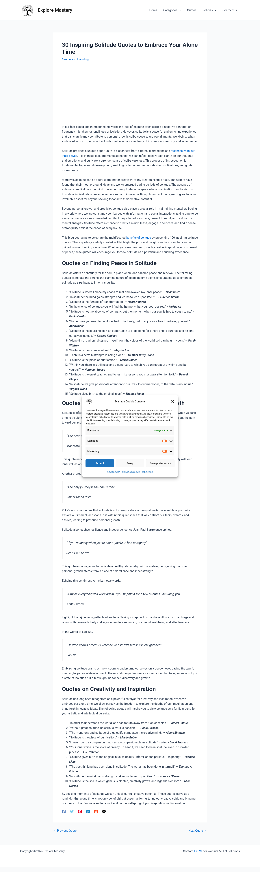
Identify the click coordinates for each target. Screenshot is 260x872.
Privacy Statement (131, 471)
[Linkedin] (88, 816)
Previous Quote (65, 835)
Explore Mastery (55, 10)
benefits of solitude (138, 237)
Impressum (147, 471)
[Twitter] (72, 816)
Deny (130, 463)
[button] (172, 401)
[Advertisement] (130, 93)
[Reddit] (96, 816)
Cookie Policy (113, 471)
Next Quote (197, 835)
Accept (99, 463)
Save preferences (160, 463)
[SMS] (104, 816)
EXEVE (198, 856)
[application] (180, 10)
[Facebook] (64, 816)
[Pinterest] (80, 816)
